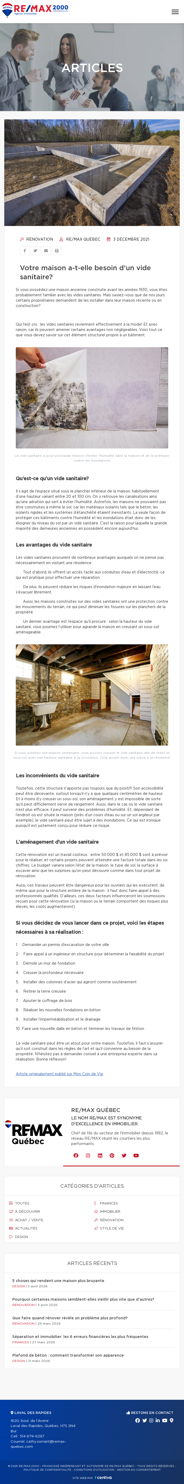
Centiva (103, 1477)
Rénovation (36, 239)
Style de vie (109, 1228)
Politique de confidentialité (47, 1470)
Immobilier (107, 1212)
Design (18, 1237)
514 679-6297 (32, 1436)
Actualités (23, 1228)
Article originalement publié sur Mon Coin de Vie (59, 1074)
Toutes (19, 1203)
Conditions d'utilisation (94, 1470)
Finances (106, 1203)
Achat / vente (26, 1220)
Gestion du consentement (139, 1470)
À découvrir (24, 1212)
